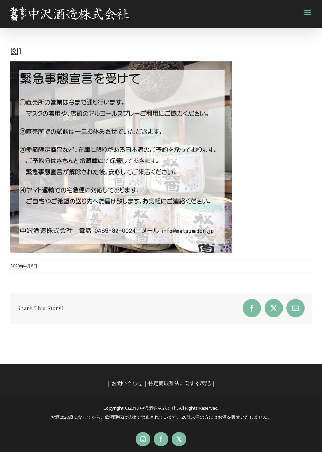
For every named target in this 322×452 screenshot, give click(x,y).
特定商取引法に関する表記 (179, 383)
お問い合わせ (127, 383)
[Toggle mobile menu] (308, 12)
